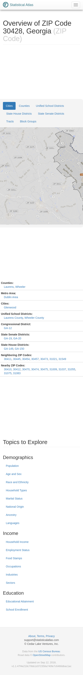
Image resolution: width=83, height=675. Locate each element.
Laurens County (13, 317)
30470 (26, 369)
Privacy (50, 636)
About (31, 636)
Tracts (10, 121)
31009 (53, 369)
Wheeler (20, 286)
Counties (24, 105)
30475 (44, 369)
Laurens (9, 286)
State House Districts (19, 113)
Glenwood (10, 307)
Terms (40, 636)
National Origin (15, 506)
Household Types (16, 490)
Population (12, 465)
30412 (17, 369)
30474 (35, 369)
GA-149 (8, 348)
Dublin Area (11, 297)
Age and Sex (13, 474)
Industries (12, 574)
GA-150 (19, 348)
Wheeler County (34, 317)
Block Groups (28, 121)
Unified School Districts (50, 105)
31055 (71, 369)
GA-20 (17, 338)
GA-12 (8, 328)
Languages (12, 523)
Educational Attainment (20, 601)
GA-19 (8, 338)
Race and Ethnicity (17, 482)
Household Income (17, 541)
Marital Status (14, 498)
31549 (62, 359)
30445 (17, 359)
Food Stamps (14, 558)
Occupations (13, 566)
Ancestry (11, 514)
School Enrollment (17, 609)
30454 (26, 359)
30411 (7, 359)
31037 (62, 369)
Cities (9, 105)
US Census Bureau (49, 651)
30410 (7, 369)
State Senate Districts (51, 113)
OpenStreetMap (42, 655)
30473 (44, 359)
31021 (53, 359)
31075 (7, 373)
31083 (17, 373)
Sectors (10, 582)
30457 (35, 359)
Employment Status (17, 550)
